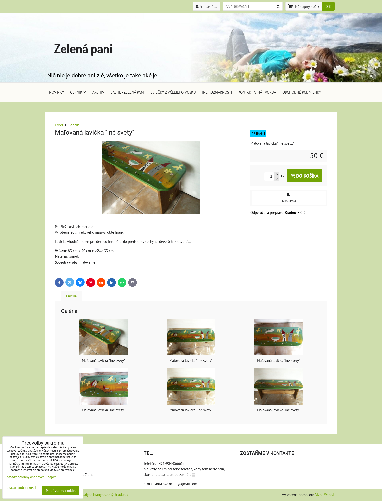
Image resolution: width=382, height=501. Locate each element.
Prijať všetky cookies (61, 490)
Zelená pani (83, 48)
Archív (98, 92)
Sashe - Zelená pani (127, 92)
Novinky (56, 92)
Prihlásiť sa (206, 6)
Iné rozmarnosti (217, 92)
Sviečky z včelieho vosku (173, 92)
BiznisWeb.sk (324, 494)
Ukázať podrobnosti (21, 488)
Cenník (78, 92)
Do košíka (305, 176)
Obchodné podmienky (301, 92)
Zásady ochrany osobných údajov (103, 494)
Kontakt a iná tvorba (257, 92)
